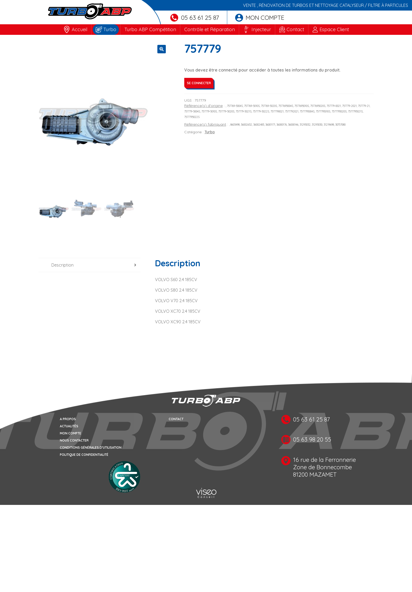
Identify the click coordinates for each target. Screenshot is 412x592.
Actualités (69, 426)
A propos (68, 419)
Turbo (109, 29)
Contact (295, 29)
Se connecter (199, 83)
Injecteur (261, 29)
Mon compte (259, 17)
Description (62, 265)
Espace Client (334, 29)
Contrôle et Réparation (209, 29)
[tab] (90, 265)
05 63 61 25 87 (194, 17)
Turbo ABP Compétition (150, 29)
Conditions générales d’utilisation (91, 447)
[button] (161, 49)
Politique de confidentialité (84, 455)
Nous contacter (74, 440)
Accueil (79, 29)
